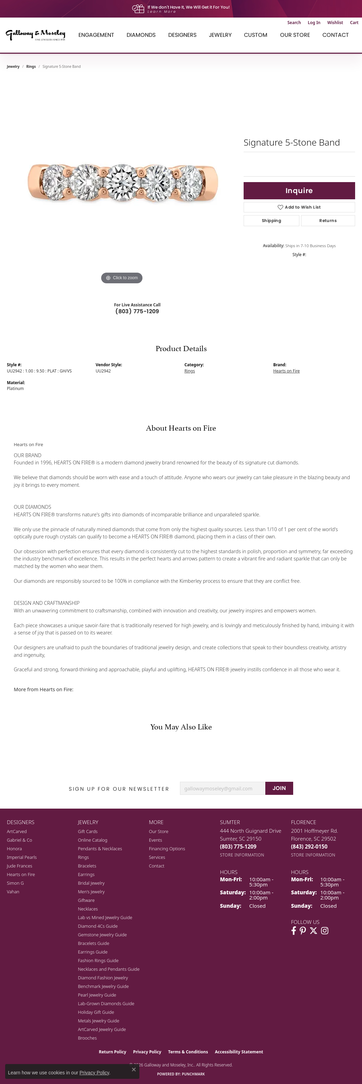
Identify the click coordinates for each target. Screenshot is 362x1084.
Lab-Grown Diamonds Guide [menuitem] (106, 1003)
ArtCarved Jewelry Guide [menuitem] (102, 1029)
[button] (294, 23)
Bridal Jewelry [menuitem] (91, 883)
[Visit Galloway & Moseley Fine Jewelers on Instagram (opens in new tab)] (324, 931)
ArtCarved (17, 831)
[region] (122, 183)
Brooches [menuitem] (87, 1038)
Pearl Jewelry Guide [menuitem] (97, 995)
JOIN (279, 788)
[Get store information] (242, 855)
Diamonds (141, 35)
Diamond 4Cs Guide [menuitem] (98, 926)
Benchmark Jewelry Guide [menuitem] (103, 986)
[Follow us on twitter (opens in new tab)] (313, 931)
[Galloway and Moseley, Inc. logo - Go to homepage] (37, 35)
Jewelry (220, 35)
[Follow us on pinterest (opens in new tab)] (303, 931)
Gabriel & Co (19, 840)
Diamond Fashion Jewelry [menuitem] (103, 978)
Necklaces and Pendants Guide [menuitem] (108, 969)
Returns (328, 220)
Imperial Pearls (22, 857)
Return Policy (112, 1052)
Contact (335, 35)
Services (157, 857)
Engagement (96, 35)
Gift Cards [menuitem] (87, 831)
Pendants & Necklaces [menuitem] (100, 848)
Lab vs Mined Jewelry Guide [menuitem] (105, 917)
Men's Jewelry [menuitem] (91, 891)
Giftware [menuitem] (86, 900)
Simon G (15, 883)
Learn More (162, 11)
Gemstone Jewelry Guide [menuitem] (102, 935)
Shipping (271, 220)
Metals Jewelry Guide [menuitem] (98, 1021)
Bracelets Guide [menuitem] (93, 943)
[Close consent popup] (134, 1069)
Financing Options (167, 848)
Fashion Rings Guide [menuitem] (98, 960)
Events (155, 840)
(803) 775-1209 (137, 311)
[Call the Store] (238, 846)
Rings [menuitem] (83, 857)
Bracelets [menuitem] (87, 866)
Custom (255, 35)
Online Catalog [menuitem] (92, 840)
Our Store (295, 35)
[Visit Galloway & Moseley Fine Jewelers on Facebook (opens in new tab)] (293, 931)
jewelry (13, 66)
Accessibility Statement (239, 1052)
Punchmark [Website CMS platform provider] (193, 1074)
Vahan (13, 891)
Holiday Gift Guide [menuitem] (96, 1012)
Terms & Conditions (188, 1052)
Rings (31, 66)
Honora (14, 848)
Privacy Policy (147, 1052)
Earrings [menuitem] (86, 874)
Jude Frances (19, 866)
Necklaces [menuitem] (88, 909)
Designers (182, 35)
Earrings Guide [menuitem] (92, 952)
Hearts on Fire (286, 370)
